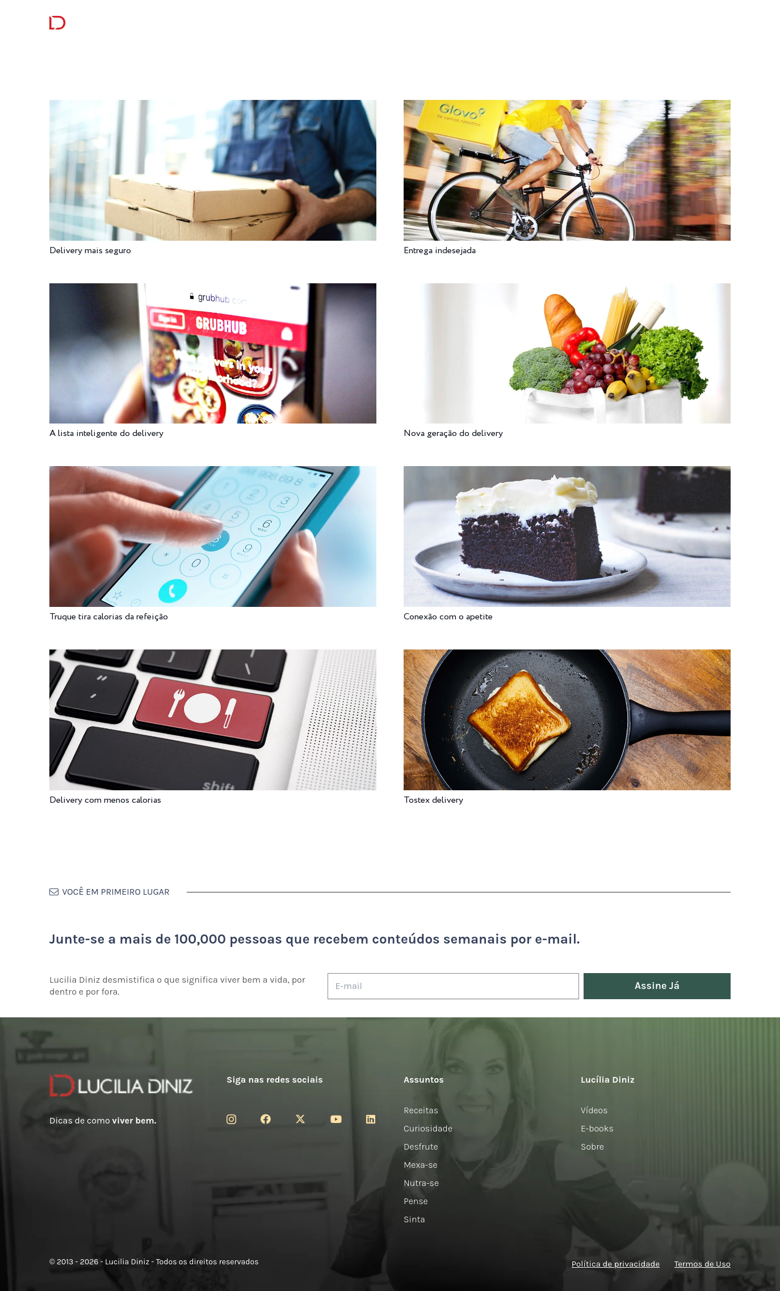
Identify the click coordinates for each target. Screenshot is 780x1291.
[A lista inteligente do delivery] (212, 291)
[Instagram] (231, 1119)
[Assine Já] (657, 986)
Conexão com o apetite (448, 616)
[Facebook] (266, 1119)
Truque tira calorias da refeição (108, 616)
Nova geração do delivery (453, 433)
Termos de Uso (702, 1264)
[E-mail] (453, 986)
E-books (597, 1128)
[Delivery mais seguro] (212, 107)
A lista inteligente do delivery (106, 433)
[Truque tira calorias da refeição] (212, 473)
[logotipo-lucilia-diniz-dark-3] (95, 23)
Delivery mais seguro (90, 250)
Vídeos (594, 1110)
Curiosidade (428, 1128)
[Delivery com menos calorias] (212, 657)
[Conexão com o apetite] (567, 473)
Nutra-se (421, 1182)
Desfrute (421, 1146)
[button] (722, 23)
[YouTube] (336, 1119)
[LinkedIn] (370, 1119)
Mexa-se (421, 1164)
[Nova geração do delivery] (567, 291)
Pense (416, 1201)
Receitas (421, 1110)
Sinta (414, 1219)
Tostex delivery (433, 800)
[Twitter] (300, 1119)
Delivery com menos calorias (105, 800)
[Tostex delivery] (567, 657)
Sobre (592, 1146)
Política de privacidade (616, 1264)
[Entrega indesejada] (567, 107)
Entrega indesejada (440, 250)
